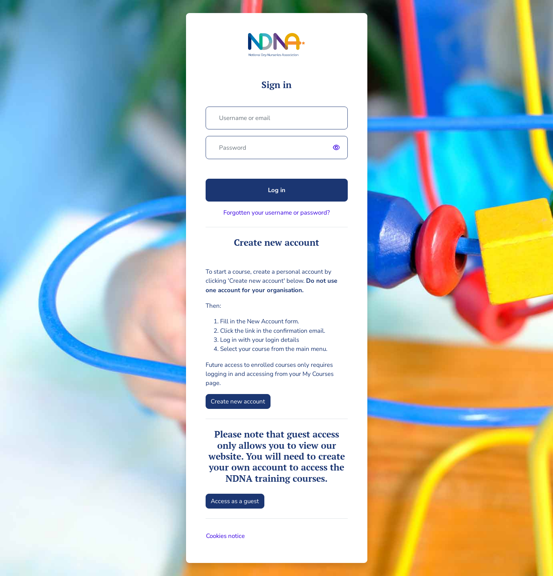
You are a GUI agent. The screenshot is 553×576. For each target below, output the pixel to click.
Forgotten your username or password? (276, 212)
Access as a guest (235, 501)
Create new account (238, 401)
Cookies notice (225, 536)
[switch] (338, 147)
